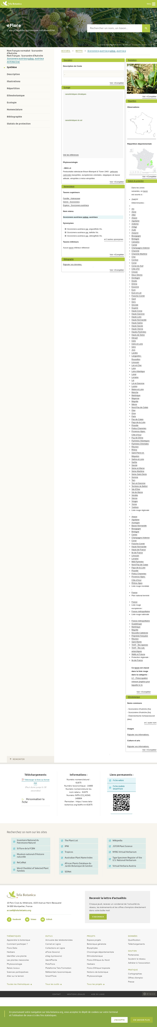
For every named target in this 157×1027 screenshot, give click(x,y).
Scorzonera (12, 58)
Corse (134, 263)
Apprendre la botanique (18, 939)
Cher (134, 257)
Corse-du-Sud (137, 266)
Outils (49, 936)
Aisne (134, 212)
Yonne (134, 504)
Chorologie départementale (100, 951)
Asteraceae (13, 62)
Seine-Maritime (138, 471)
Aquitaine (135, 221)
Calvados (135, 242)
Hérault (135, 338)
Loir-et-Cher (137, 365)
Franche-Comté (138, 296)
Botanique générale (96, 943)
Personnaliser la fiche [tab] (33, 801)
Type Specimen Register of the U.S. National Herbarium (125, 859)
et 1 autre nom (150, 723)
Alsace (134, 218)
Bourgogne (136, 236)
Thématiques (14, 936)
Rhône (134, 450)
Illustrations (13, 81)
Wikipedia (115, 840)
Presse (131, 981)
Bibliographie (14, 116)
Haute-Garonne (138, 314)
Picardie (135, 425)
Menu (151, 4)
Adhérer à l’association (139, 962)
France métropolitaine (141, 611)
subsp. (31, 58)
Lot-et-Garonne (138, 383)
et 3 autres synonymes (113, 239)
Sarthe (134, 462)
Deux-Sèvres (137, 275)
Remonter (17, 759)
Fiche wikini (116, 780)
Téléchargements (136, 943)
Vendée (135, 495)
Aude (134, 230)
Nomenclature (14, 109)
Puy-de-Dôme (137, 438)
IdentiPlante (51, 959)
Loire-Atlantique (138, 371)
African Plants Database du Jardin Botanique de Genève (76, 864)
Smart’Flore (50, 975)
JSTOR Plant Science (120, 846)
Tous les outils (52, 984)
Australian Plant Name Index (77, 857)
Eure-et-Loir (137, 293)
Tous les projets (94, 984)
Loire (134, 368)
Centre (134, 535)
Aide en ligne (98, 994)
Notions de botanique (97, 971)
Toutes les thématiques (18, 984)
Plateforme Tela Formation (58, 967)
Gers (134, 302)
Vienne (134, 498)
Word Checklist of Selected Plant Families (31, 869)
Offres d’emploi (135, 977)
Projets (91, 936)
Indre (134, 341)
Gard (134, 299)
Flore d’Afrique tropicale (98, 967)
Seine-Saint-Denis (139, 474)
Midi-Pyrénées (138, 562)
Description (13, 74)
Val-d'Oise (136, 489)
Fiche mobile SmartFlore (117, 787)
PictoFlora (50, 963)
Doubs (134, 281)
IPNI (65, 846)
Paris (134, 416)
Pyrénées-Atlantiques (140, 441)
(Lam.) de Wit (113, 44)
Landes (135, 353)
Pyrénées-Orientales (140, 444)
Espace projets (94, 939)
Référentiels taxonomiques (58, 971)
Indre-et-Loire (137, 344)
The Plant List (69, 840)
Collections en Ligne (55, 947)
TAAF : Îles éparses (140, 645)
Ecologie (11, 102)
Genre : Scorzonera (71, 202)
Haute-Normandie (139, 320)
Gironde (135, 305)
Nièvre (134, 404)
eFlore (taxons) (52, 951)
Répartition (13, 88)
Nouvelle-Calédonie (140, 633)
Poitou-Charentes (139, 428)
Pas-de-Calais (137, 419)
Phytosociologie (14, 963)
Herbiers (11, 951)
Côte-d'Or (136, 269)
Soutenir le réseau (137, 958)
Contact (56, 994)
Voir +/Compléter (117, 83)
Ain (133, 209)
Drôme (134, 284)
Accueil (65, 51)
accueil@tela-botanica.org (19, 910)
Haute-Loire (136, 317)
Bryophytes (92, 947)
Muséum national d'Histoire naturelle (28, 855)
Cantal (134, 245)
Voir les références (71, 155)
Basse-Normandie (139, 526)
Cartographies (135, 973)
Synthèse (12, 67)
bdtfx (79, 51)
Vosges (135, 501)
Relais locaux (13, 967)
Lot (133, 380)
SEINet (66, 871)
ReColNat (19, 862)
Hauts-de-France (139, 550)
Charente (135, 251)
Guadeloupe (137, 624)
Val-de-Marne (137, 492)
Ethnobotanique (15, 95)
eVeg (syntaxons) (53, 955)
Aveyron (135, 233)
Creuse (135, 272)
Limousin (135, 362)
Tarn (133, 480)
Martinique (136, 395)
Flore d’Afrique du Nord (98, 959)
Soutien (132, 951)
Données (132, 936)
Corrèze (135, 260)
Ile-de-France (137, 553)
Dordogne (136, 278)
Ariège (134, 227)
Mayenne (135, 398)
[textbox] (114, 28)
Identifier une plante (17, 955)
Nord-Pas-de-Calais (140, 407)
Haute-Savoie (137, 326)
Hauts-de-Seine (138, 335)
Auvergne (136, 523)
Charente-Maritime (139, 254)
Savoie (134, 465)
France (134, 592)
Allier (134, 215)
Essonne (135, 287)
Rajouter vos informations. (138, 734)
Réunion (135, 447)
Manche (135, 392)
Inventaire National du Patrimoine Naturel (26, 841)
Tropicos (67, 852)
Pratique (133, 969)
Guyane (135, 308)
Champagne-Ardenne (141, 248)
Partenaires (133, 954)
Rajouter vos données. (72, 264)
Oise (133, 410)
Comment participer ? (17, 943)
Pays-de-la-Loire (138, 422)
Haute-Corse (137, 311)
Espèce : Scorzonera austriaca (76, 205)
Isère (134, 347)
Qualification (134, 939)
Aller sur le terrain (15, 975)
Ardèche (135, 224)
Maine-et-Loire (138, 389)
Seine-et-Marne (138, 468)
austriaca (22, 58)
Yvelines (135, 507)
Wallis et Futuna (138, 654)
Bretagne (135, 239)
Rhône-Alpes (137, 583)
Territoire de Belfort (139, 486)
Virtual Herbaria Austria (122, 866)
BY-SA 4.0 (149, 994)
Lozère (134, 386)
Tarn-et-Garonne (138, 483)
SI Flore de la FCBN (24, 848)
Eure (134, 290)
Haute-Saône (137, 323)
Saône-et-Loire (138, 459)
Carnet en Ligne (53, 943)
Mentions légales (76, 994)
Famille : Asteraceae (71, 198)
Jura (133, 350)
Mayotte (135, 401)
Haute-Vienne (137, 329)
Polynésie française (140, 636)
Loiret (134, 374)
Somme (135, 477)
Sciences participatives (17, 971)
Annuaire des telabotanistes (59, 939)
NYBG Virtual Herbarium (123, 852)
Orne (134, 413)
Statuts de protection (19, 123)
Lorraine (135, 377)
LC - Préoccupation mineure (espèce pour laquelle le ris (141, 681)
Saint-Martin (137, 642)
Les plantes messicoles (18, 959)
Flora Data (12, 947)
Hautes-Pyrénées (139, 332)
